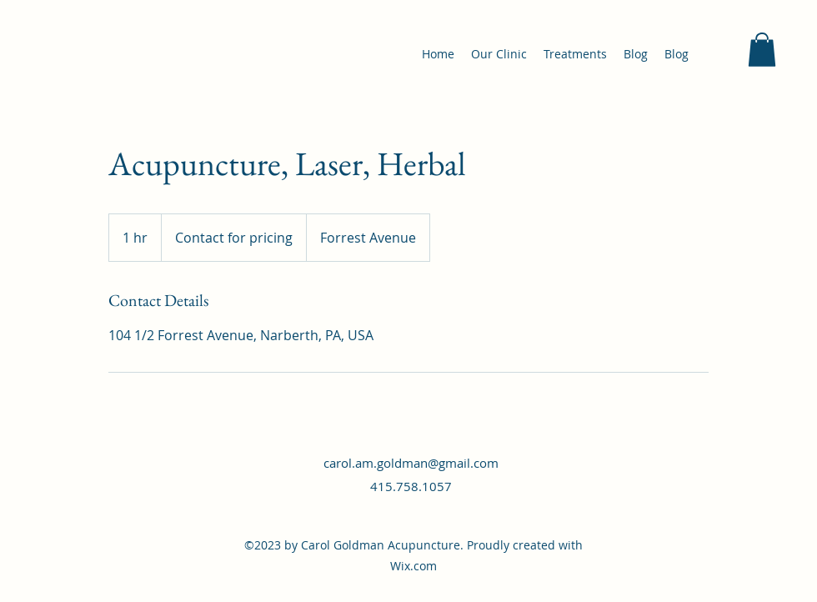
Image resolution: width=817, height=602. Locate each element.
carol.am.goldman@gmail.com (411, 462)
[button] (762, 50)
